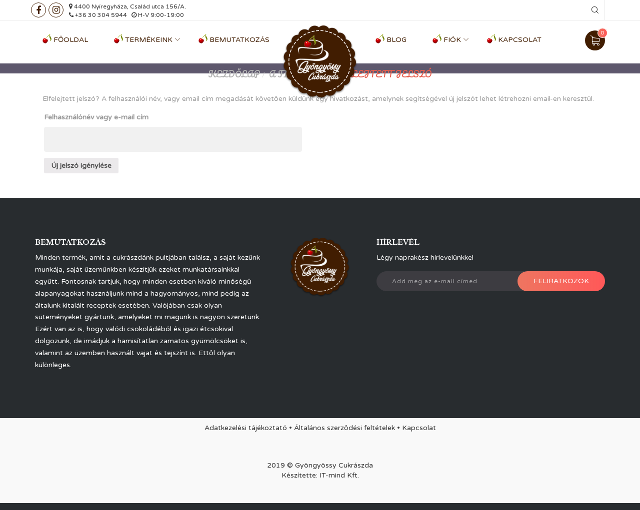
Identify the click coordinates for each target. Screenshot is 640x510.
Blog (396, 39)
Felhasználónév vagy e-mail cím (96, 117)
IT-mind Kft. (339, 475)
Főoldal (71, 39)
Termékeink (148, 39)
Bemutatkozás (240, 39)
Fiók (452, 39)
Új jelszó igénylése (81, 165)
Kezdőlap (234, 74)
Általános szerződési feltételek (344, 428)
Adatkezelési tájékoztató (245, 428)
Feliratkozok (561, 281)
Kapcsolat (520, 39)
